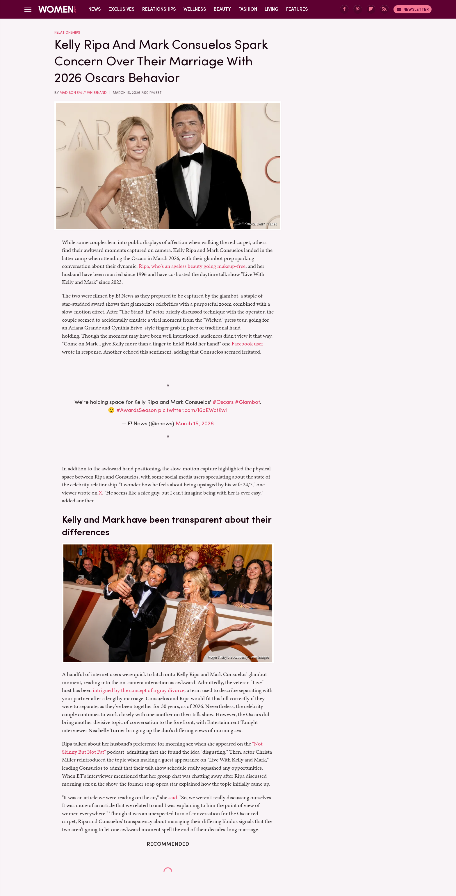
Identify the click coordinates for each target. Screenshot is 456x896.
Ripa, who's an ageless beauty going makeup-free (192, 266)
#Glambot (247, 402)
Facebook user (247, 343)
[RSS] (384, 9)
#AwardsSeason (136, 410)
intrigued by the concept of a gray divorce (138, 690)
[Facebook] (344, 9)
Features (297, 9)
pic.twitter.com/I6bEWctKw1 (193, 410)
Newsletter (412, 9)
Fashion (247, 9)
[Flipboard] (371, 9)
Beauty (222, 9)
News (94, 9)
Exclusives (121, 9)
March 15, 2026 (195, 423)
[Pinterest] (357, 9)
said (172, 797)
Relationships (159, 9)
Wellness (195, 9)
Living (272, 9)
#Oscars (223, 402)
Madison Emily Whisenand (83, 93)
